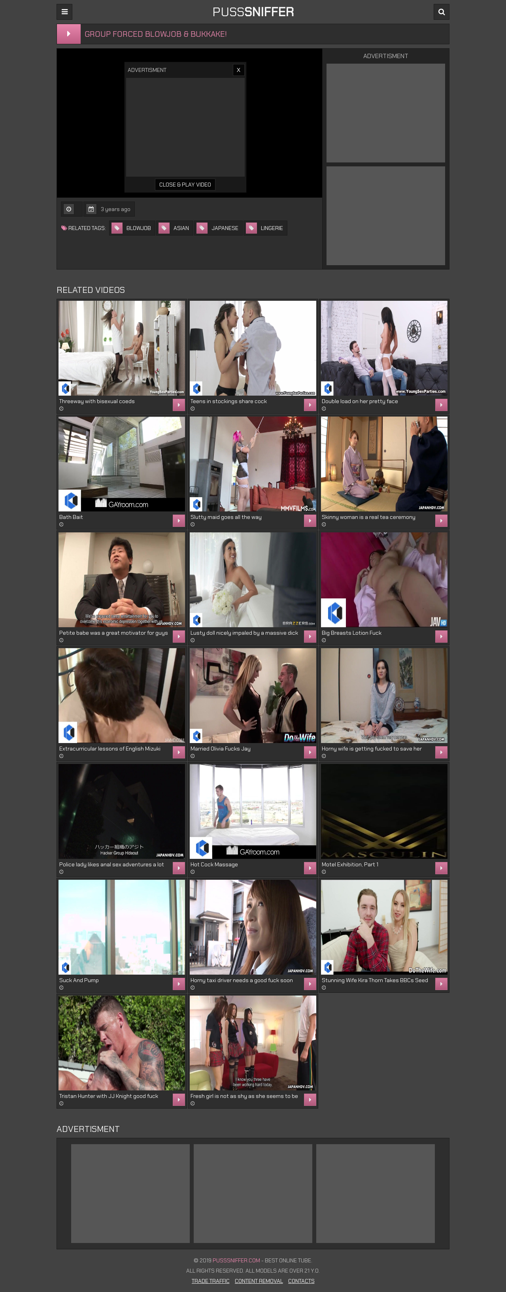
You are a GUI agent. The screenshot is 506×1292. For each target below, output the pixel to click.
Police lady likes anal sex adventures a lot (111, 864)
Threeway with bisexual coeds (97, 401)
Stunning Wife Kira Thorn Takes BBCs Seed (375, 980)
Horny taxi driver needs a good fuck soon (242, 980)
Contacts (301, 1280)
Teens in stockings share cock (229, 401)
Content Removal (259, 1280)
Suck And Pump (79, 980)
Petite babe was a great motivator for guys (113, 632)
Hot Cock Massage (214, 864)
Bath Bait (71, 517)
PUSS (253, 12)
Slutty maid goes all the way (226, 517)
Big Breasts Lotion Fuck (351, 632)
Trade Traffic (211, 1280)
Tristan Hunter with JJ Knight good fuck (108, 1096)
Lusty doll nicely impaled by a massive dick (244, 632)
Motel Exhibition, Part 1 (350, 864)
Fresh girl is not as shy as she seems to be (244, 1096)
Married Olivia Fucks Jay (221, 748)
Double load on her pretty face (360, 401)
